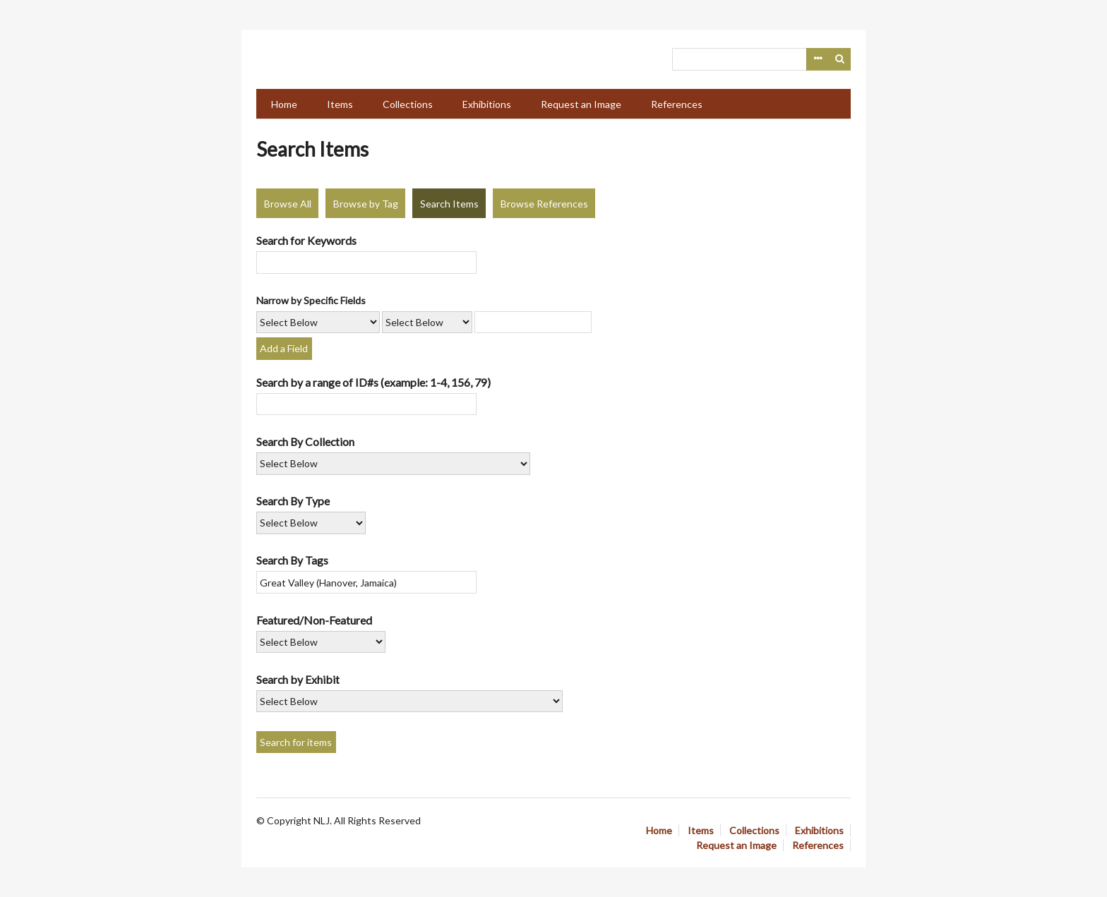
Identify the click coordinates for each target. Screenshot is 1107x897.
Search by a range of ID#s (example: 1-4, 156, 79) (373, 382)
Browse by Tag (365, 204)
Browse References (544, 204)
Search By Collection (305, 441)
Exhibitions (486, 104)
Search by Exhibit (298, 679)
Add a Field (284, 348)
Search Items (449, 204)
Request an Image (581, 104)
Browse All (287, 204)
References (676, 104)
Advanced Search (817, 59)
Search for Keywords (306, 240)
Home (284, 104)
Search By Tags (292, 560)
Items (340, 104)
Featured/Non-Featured (314, 620)
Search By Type (293, 500)
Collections (408, 104)
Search (840, 59)
